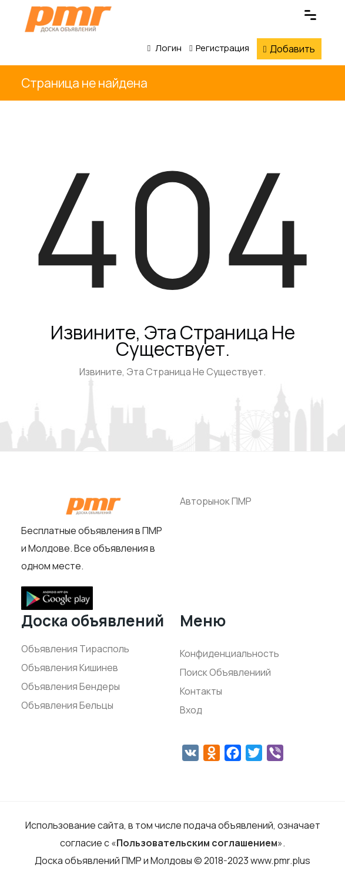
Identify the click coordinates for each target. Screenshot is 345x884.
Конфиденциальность (229, 653)
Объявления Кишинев (69, 667)
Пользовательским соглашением (196, 842)
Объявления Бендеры (70, 686)
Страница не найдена (84, 83)
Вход (191, 709)
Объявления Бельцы (67, 705)
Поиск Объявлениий (225, 672)
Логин (165, 48)
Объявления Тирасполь (75, 648)
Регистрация (219, 48)
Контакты (201, 691)
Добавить (289, 48)
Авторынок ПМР (216, 501)
